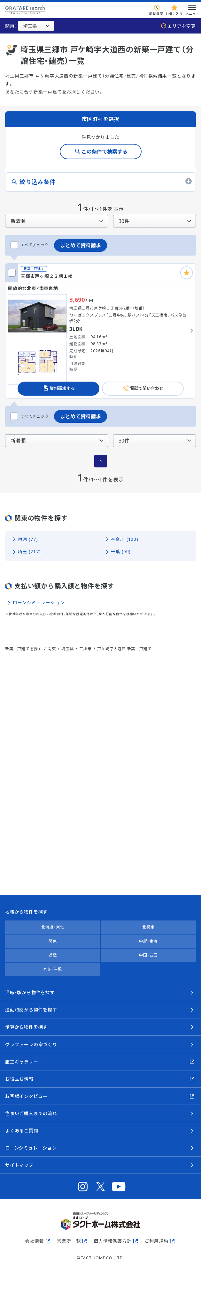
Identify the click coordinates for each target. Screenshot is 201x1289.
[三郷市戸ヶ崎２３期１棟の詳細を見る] (100, 331)
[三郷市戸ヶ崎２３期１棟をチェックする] (12, 273)
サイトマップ (19, 1165)
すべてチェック (29, 245)
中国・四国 (148, 955)
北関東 (148, 927)
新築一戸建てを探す (23, 649)
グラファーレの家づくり (31, 1044)
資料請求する (62, 388)
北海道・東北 (52, 927)
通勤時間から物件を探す (31, 1010)
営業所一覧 (69, 1241)
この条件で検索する (104, 151)
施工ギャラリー (21, 1062)
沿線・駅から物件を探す (30, 992)
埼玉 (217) (29, 551)
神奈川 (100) (124, 539)
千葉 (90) (121, 551)
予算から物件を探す (26, 1027)
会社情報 (34, 1241)
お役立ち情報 (19, 1079)
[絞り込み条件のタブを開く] (100, 182)
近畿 (53, 955)
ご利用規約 (156, 1241)
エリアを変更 (181, 26)
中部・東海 (148, 941)
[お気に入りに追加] (186, 272)
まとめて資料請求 (80, 245)
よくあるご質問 (21, 1131)
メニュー (192, 10)
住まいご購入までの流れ (31, 1113)
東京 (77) (28, 539)
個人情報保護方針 (112, 1241)
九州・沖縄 (52, 969)
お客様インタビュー (26, 1096)
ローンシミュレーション (39, 603)
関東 (53, 941)
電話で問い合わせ (146, 388)
